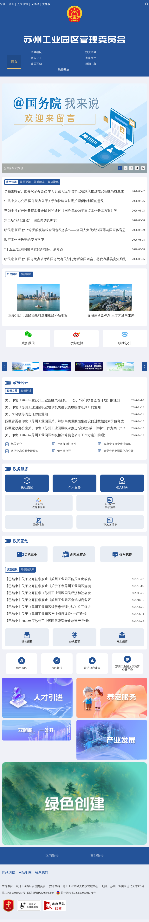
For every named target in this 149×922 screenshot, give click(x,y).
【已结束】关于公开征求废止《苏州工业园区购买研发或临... (49, 579)
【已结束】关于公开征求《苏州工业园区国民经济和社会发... (49, 593)
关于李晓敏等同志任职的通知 (26, 414)
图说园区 (12, 274)
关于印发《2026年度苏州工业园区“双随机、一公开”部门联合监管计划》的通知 (62, 400)
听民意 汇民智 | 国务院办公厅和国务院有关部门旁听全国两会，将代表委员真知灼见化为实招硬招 (75, 259)
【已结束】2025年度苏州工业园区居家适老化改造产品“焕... (48, 621)
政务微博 (76, 343)
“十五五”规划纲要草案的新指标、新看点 (33, 249)
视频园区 (26, 274)
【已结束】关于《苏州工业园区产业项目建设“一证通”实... (47, 614)
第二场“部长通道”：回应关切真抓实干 (32, 220)
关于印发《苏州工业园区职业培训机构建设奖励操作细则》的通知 (53, 407)
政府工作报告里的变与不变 (24, 240)
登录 (3, 4)
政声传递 (11, 182)
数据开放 (63, 69)
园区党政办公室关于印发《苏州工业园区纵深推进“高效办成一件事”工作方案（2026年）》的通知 (75, 428)
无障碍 (35, 4)
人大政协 (22, 4)
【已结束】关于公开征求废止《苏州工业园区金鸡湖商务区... (49, 600)
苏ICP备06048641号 (13, 892)
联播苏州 (124, 343)
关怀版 (46, 4)
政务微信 (28, 343)
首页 (14, 61)
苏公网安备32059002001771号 (78, 893)
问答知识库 (27, 569)
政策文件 (12, 390)
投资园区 (90, 52)
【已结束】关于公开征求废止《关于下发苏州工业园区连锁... (49, 586)
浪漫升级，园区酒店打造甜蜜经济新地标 (38, 315)
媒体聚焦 (53, 182)
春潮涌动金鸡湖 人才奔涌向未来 (110, 315)
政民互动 (36, 63)
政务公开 (36, 58)
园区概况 (36, 52)
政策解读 (26, 390)
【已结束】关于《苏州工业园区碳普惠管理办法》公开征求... (49, 607)
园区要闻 (25, 182)
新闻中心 (90, 63)
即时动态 (39, 182)
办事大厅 (90, 58)
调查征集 (12, 569)
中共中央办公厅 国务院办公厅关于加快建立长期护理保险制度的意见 (54, 201)
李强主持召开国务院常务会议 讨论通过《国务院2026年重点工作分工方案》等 (60, 210)
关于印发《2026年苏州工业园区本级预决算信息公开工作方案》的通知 (56, 435)
